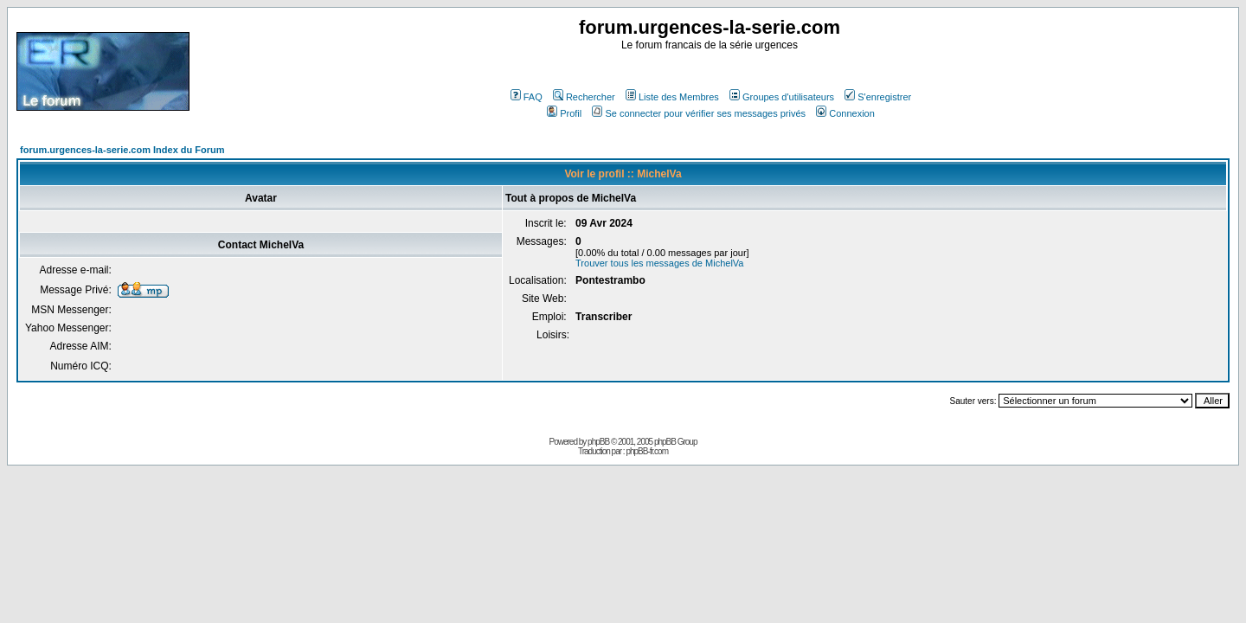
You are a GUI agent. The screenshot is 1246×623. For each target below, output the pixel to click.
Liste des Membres (672, 97)
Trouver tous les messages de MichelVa (659, 263)
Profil (564, 113)
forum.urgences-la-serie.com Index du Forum (122, 150)
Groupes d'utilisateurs (781, 97)
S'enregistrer (878, 97)
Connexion (845, 113)
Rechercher (584, 97)
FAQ (527, 97)
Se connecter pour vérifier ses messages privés (699, 113)
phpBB (598, 441)
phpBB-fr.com (647, 451)
